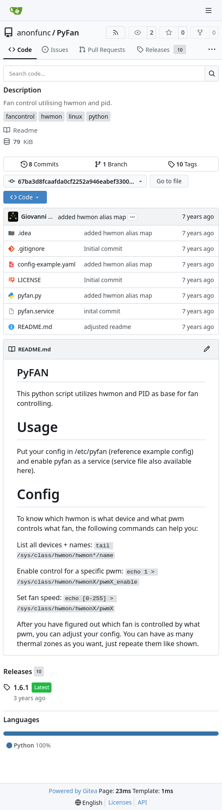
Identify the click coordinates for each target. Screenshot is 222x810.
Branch (111, 164)
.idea (24, 233)
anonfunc (34, 32)
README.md (35, 327)
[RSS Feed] (115, 32)
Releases (17, 671)
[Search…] (212, 73)
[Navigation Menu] (209, 10)
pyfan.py (29, 295)
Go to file (169, 181)
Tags (182, 164)
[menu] (89, 803)
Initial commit (103, 249)
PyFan (68, 32)
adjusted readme (107, 327)
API (142, 802)
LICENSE (29, 280)
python (98, 116)
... (132, 216)
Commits (40, 164)
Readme (20, 130)
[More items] (212, 50)
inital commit (102, 311)
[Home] (16, 10)
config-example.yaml (47, 264)
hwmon (51, 116)
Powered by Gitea (73, 791)
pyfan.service (36, 311)
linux (75, 116)
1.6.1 (21, 687)
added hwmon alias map (92, 217)
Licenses (120, 802)
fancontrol (20, 116)
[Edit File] (207, 349)
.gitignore (31, 249)
